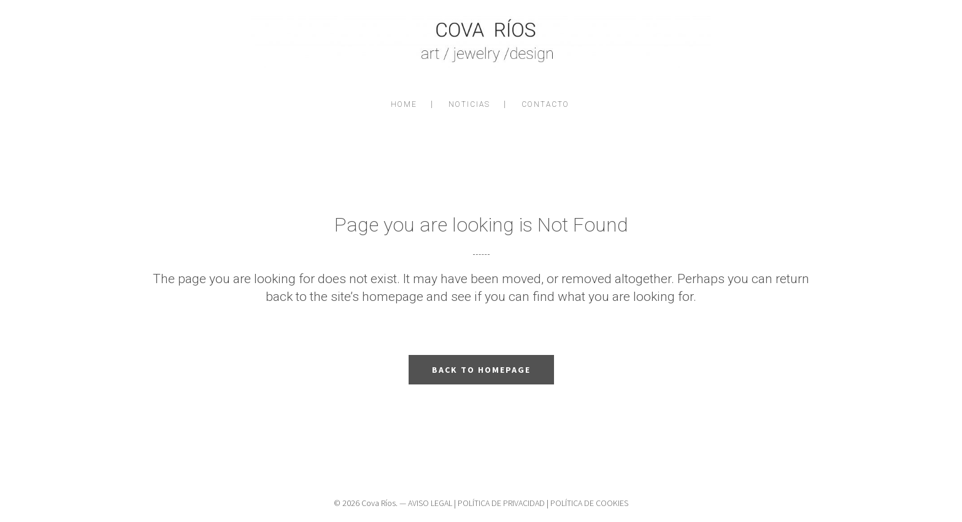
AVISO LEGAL (430, 502)
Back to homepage (481, 369)
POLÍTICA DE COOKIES (589, 502)
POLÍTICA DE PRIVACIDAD (501, 502)
